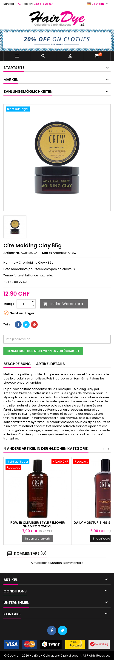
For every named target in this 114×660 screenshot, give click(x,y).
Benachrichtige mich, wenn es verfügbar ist (43, 351)
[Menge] (23, 303)
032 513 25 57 (43, 4)
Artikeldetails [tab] (50, 363)
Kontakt (8, 4)
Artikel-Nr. (11, 253)
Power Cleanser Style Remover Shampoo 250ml (37, 524)
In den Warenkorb (63, 303)
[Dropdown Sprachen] (98, 4)
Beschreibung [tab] (17, 363)
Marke (47, 253)
